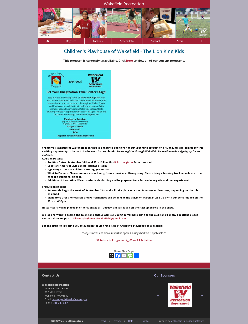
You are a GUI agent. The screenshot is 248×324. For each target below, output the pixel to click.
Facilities (98, 41)
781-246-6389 (61, 302)
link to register (123, 162)
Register (71, 41)
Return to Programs (110, 240)
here (129, 60)
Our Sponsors (164, 275)
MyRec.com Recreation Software (187, 320)
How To (145, 320)
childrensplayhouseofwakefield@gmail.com (98, 218)
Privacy (117, 320)
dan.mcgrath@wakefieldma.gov (69, 299)
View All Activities (139, 240)
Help (130, 320)
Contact (155, 41)
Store (180, 41)
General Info (127, 41)
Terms (102, 320)
